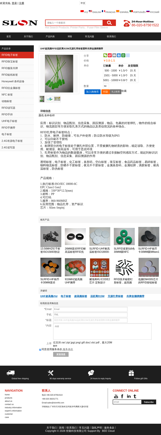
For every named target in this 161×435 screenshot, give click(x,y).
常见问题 (89, 36)
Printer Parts (77, 27)
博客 (70, 36)
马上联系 (115, 91)
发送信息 (60, 354)
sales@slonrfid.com (55, 403)
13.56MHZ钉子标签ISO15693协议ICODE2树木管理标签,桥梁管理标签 (50, 250)
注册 (21, 3)
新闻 (61, 427)
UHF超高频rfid (48, 296)
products (8, 398)
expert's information (13, 411)
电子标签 (66, 296)
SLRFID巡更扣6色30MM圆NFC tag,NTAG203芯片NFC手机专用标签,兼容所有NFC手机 (124, 250)
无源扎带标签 (115, 296)
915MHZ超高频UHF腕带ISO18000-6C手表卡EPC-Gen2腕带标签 (75, 281)
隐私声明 (97, 427)
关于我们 (28, 36)
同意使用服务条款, (56, 349)
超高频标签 (80, 296)
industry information (13, 407)
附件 (55, 346)
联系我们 (111, 36)
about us (8, 401)
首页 (8, 36)
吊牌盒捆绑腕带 (135, 296)
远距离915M (97, 296)
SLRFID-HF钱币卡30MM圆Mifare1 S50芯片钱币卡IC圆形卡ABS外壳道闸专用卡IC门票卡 (148, 250)
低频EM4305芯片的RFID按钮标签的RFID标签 (148, 281)
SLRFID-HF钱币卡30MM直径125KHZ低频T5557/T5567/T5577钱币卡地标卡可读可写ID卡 (50, 281)
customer (9, 414)
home (7, 395)
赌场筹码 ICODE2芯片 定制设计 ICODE (99, 281)
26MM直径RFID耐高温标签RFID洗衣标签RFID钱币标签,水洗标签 (75, 250)
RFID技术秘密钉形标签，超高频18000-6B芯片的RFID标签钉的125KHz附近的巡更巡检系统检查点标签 (124, 281)
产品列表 (50, 36)
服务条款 (68, 349)
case (7, 417)
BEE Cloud (108, 431)
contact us (9, 404)
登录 (14, 3)
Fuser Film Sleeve (97, 27)
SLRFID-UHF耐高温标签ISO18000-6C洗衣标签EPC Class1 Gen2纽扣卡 (99, 250)
